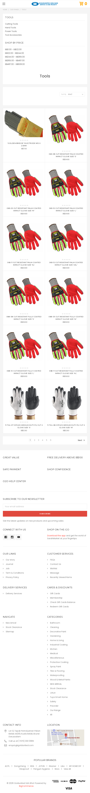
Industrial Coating (59, 644)
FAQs (52, 559)
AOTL (7, 766)
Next (81, 440)
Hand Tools (10, 27)
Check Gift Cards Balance (62, 602)
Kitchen (53, 649)
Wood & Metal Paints (60, 679)
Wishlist (53, 568)
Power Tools (11, 31)
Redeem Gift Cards (59, 606)
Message (54, 573)
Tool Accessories (13, 35)
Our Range (55, 710)
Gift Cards (55, 593)
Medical (54, 653)
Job (7, 568)
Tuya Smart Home (59, 697)
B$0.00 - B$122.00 (13, 49)
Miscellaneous (57, 657)
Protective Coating (59, 662)
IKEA (32, 766)
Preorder (54, 706)
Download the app (56, 535)
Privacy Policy (12, 577)
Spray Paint (55, 666)
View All (67, 769)
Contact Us (55, 564)
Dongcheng (20, 766)
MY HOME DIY (75, 766)
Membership (56, 597)
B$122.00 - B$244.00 (14, 53)
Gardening (55, 636)
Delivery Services (14, 593)
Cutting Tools (11, 24)
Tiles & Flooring (57, 671)
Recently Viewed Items (61, 577)
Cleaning (54, 627)
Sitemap (10, 631)
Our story (10, 559)
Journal (9, 564)
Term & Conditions (15, 573)
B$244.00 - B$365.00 (15, 56)
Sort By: (63, 94)
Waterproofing (57, 675)
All (51, 714)
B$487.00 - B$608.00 (15, 64)
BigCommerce (26, 786)
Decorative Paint (58, 631)
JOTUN (42, 766)
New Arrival (11, 622)
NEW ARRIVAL (56, 684)
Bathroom (55, 622)
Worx (57, 769)
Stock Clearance (14, 627)
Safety (53, 701)
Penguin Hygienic (41, 769)
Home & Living (57, 640)
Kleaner (52, 766)
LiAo (63, 766)
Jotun (53, 692)
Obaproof (24, 769)
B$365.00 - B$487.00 (15, 60)
